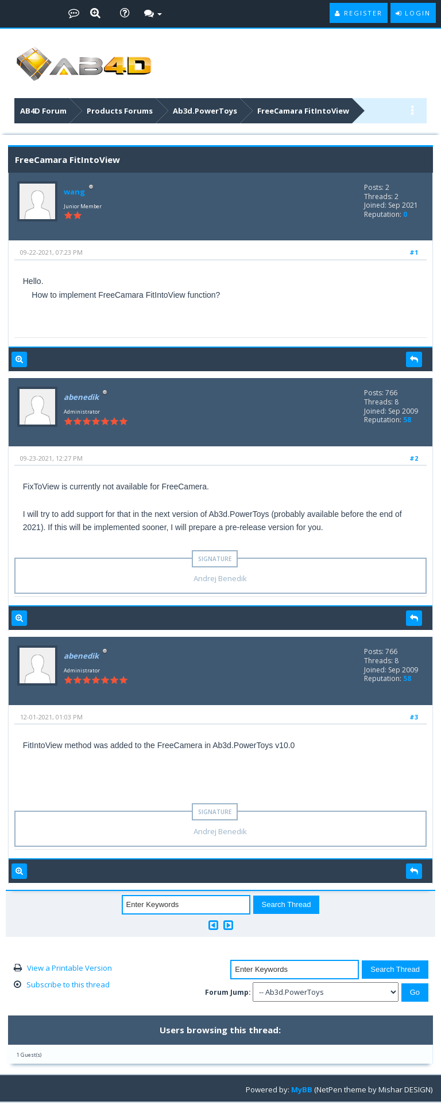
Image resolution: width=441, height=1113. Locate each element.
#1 (413, 252)
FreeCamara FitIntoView (303, 111)
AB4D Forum (43, 111)
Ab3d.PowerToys (205, 111)
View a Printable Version (69, 968)
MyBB (301, 1089)
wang (74, 191)
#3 (413, 717)
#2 (413, 458)
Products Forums (120, 111)
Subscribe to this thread (68, 984)
